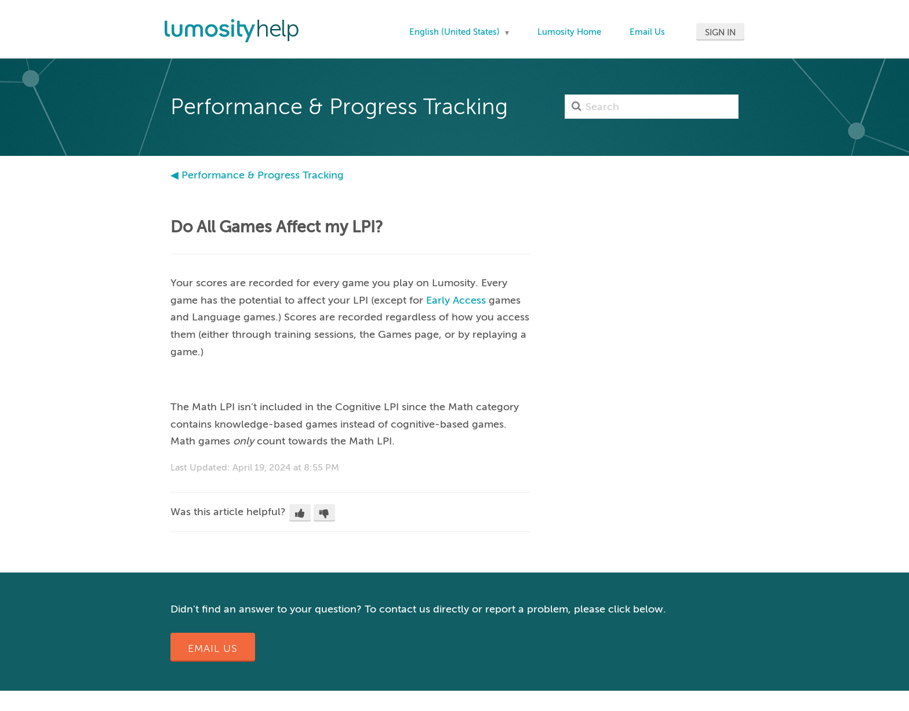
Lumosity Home (569, 32)
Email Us (647, 32)
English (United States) (455, 32)
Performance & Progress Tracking (262, 175)
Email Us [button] (213, 648)
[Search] (652, 106)
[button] (300, 513)
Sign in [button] (720, 32)
